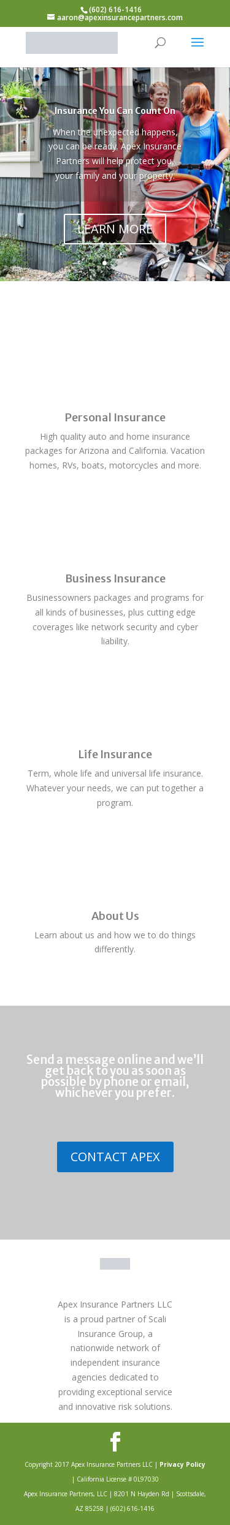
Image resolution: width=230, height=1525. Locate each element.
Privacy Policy (182, 1464)
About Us (115, 916)
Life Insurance (115, 754)
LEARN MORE (115, 228)
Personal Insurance (115, 417)
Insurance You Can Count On (115, 110)
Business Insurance (115, 578)
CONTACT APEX (115, 1156)
